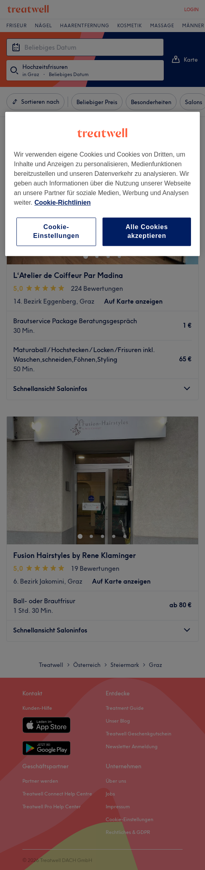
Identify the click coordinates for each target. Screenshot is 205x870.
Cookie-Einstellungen (56, 231)
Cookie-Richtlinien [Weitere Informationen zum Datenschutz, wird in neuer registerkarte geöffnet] (62, 202)
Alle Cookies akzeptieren (147, 231)
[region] (102, 184)
